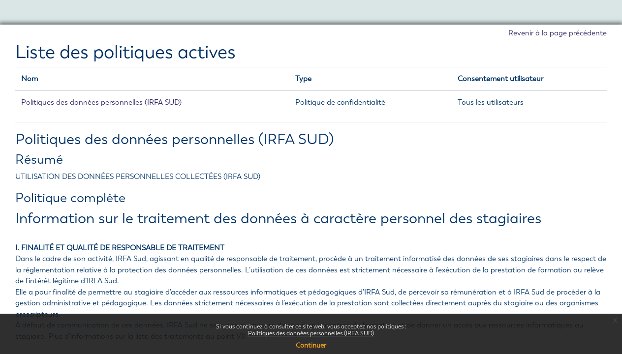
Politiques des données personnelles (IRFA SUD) (311, 333)
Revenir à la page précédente (557, 33)
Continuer (311, 345)
